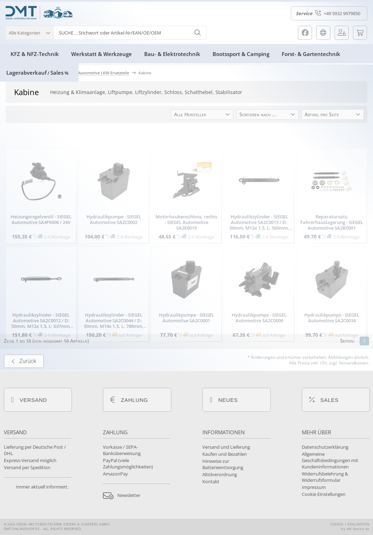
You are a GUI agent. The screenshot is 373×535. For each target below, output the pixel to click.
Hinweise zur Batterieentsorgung (222, 464)
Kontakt (210, 481)
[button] (29, 32)
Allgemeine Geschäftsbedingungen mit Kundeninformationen (330, 460)
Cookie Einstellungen (324, 494)
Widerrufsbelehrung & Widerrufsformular (325, 477)
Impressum (314, 487)
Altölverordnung (219, 474)
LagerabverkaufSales (37, 72)
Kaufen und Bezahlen (224, 454)
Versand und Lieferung (226, 447)
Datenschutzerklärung (325, 447)
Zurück (23, 373)
